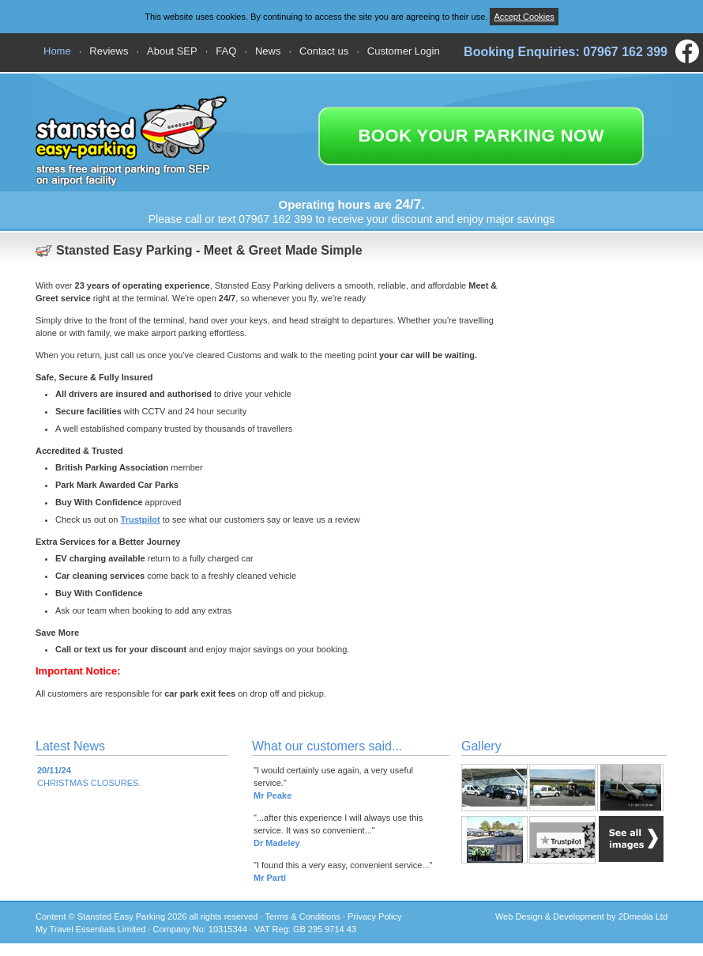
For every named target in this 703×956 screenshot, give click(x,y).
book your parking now (481, 135)
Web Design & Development (549, 916)
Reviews (108, 51)
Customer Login (403, 51)
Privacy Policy (374, 916)
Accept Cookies (524, 16)
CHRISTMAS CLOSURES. (89, 776)
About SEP (172, 51)
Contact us (323, 51)
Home (57, 51)
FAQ (226, 51)
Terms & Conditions (302, 916)
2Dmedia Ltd (642, 916)
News (268, 51)
